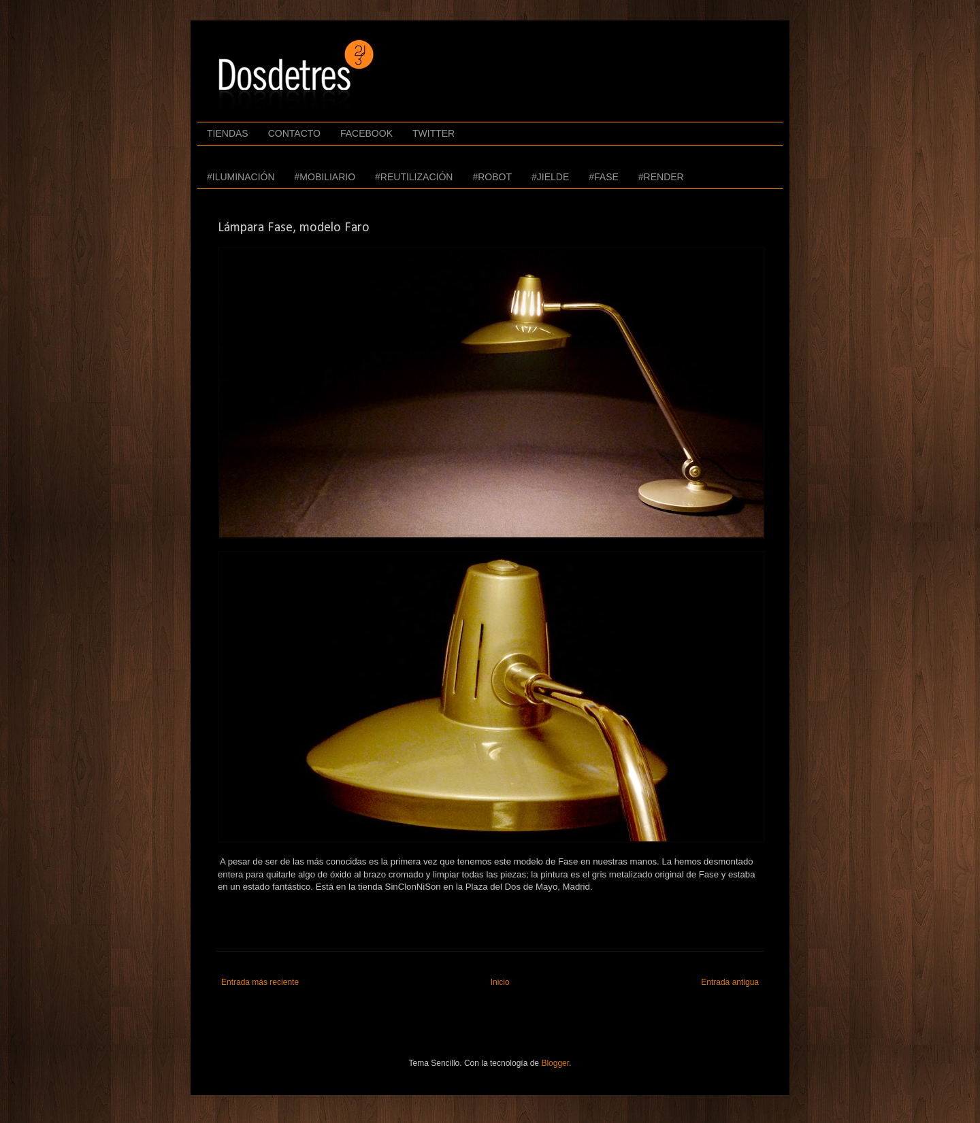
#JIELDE (550, 176)
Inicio (500, 982)
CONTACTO (294, 133)
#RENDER (661, 176)
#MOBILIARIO (325, 176)
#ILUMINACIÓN (241, 176)
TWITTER (433, 133)
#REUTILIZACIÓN (414, 176)
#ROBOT (492, 176)
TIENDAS (227, 133)
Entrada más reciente (260, 982)
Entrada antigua (730, 982)
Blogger (555, 1063)
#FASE (604, 176)
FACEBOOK (366, 133)
